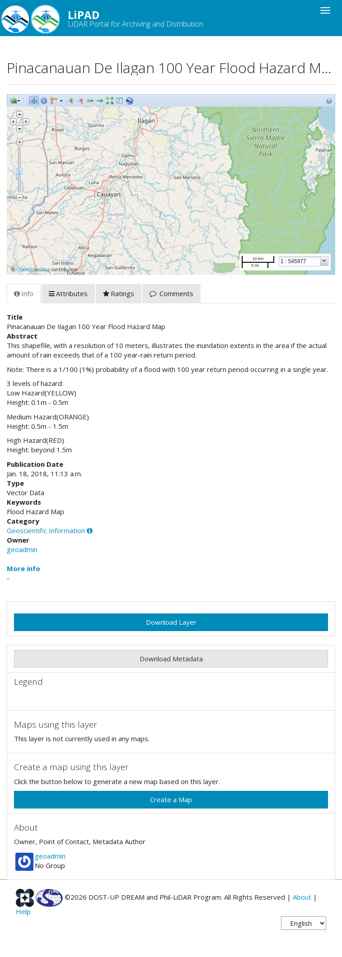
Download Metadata (171, 658)
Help (23, 911)
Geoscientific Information (46, 530)
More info (23, 568)
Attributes (68, 293)
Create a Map (171, 799)
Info (23, 293)
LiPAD (105, 18)
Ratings (118, 293)
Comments (171, 293)
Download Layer (171, 622)
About (302, 896)
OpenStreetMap (33, 269)
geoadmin (22, 549)
